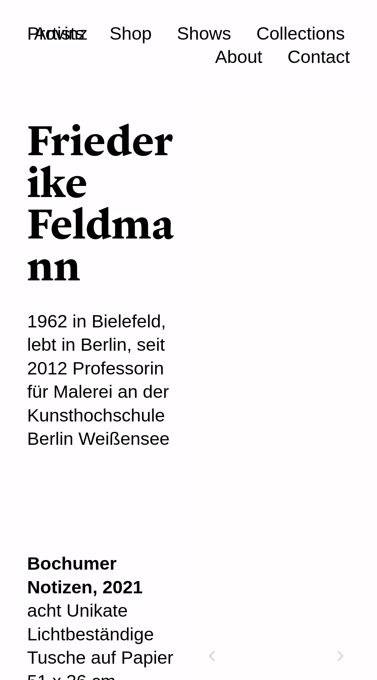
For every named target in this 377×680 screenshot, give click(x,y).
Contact (318, 57)
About (239, 57)
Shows (204, 33)
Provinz (57, 33)
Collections (300, 33)
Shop (131, 33)
